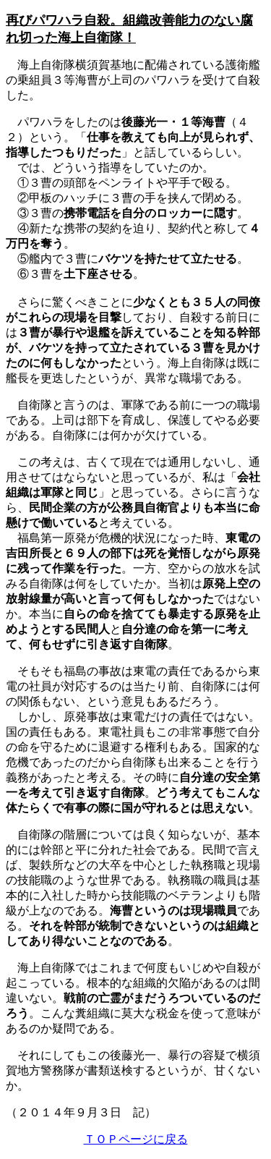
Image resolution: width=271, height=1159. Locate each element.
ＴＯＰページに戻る (136, 1139)
